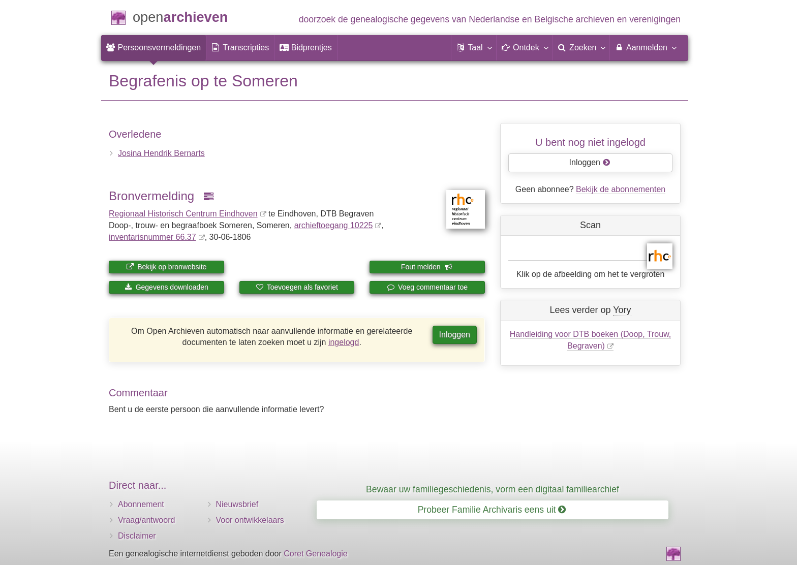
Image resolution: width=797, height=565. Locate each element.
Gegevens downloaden (166, 287)
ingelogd (343, 342)
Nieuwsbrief (237, 504)
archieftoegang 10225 (333, 225)
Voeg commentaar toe (427, 287)
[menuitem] (153, 47)
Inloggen (454, 334)
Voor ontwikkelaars (250, 520)
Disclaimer (137, 535)
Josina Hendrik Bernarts (161, 153)
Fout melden (426, 267)
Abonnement (141, 504)
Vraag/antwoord (146, 520)
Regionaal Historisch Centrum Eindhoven (183, 213)
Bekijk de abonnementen (620, 189)
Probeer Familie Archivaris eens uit (492, 510)
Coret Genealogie (315, 553)
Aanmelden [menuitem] (645, 47)
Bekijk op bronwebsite (166, 267)
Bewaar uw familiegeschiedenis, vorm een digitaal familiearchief (492, 489)
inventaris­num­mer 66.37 (152, 237)
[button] (473, 47)
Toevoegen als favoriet (297, 287)
